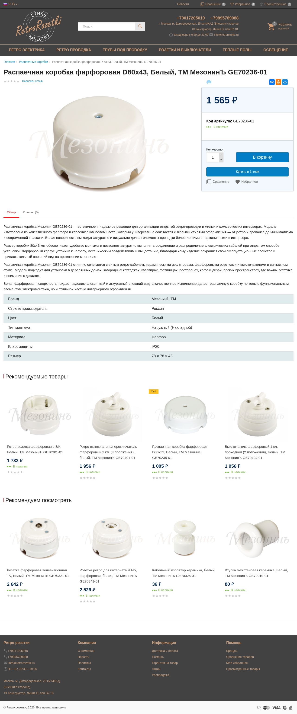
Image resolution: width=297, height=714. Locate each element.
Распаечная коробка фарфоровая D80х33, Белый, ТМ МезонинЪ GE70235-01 (179, 452)
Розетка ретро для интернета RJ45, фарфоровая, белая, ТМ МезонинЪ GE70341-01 (108, 575)
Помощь (158, 657)
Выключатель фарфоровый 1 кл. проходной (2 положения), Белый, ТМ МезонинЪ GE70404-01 (255, 452)
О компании (86, 651)
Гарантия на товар (165, 663)
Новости (183, 4)
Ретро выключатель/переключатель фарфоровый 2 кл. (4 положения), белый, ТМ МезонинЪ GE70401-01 (108, 452)
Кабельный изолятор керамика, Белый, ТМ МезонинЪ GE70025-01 (184, 573)
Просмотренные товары (243, 669)
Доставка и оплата (165, 651)
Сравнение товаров (240, 657)
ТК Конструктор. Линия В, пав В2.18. (215, 29)
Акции (156, 669)
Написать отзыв (32, 81)
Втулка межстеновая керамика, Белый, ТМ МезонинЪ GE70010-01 (256, 573)
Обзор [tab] (11, 212)
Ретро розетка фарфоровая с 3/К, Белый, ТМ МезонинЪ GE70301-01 (35, 449)
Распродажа (160, 675)
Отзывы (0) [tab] (31, 212)
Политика (84, 663)
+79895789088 (225, 18)
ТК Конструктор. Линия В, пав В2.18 (28, 693)
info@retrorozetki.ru (226, 34)
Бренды (231, 651)
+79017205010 (191, 18)
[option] (39, 436)
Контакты (84, 669)
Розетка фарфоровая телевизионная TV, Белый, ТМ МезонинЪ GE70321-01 (38, 573)
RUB (11, 4)
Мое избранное (237, 663)
